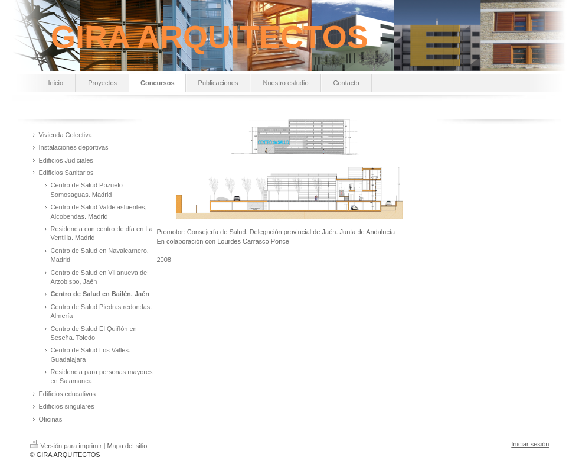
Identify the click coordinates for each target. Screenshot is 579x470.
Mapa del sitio (127, 445)
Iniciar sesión (530, 444)
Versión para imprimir (66, 445)
